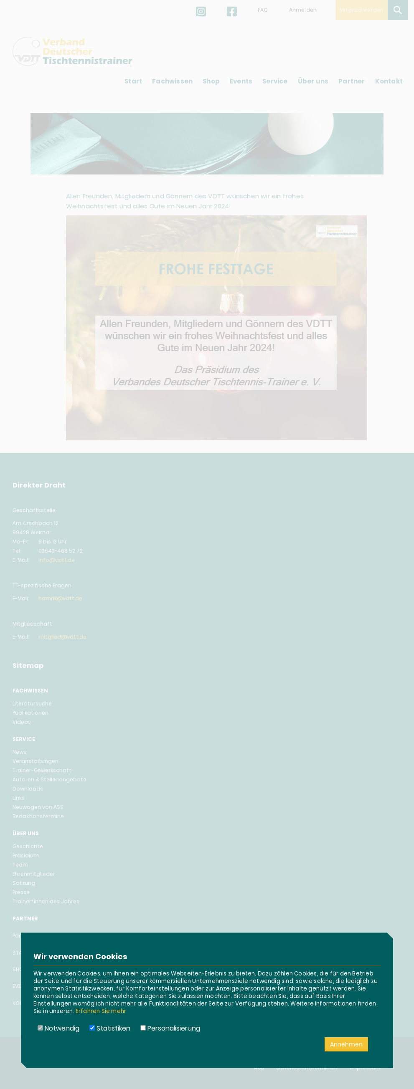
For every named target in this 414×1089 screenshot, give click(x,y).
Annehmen (346, 1044)
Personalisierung (170, 1028)
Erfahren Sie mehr (101, 1011)
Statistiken (109, 1028)
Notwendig (58, 1028)
